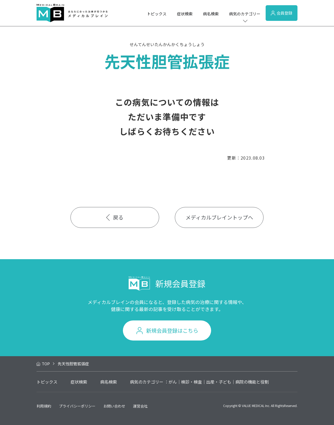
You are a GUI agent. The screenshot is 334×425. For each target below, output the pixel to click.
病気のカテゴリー (244, 13)
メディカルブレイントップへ (219, 217)
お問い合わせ (114, 406)
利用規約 (44, 406)
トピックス (156, 13)
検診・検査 (191, 382)
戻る (115, 217)
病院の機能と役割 (252, 382)
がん (173, 382)
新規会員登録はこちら (172, 330)
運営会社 (140, 406)
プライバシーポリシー (77, 406)
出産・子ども (218, 382)
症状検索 (185, 13)
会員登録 (281, 13)
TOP (46, 363)
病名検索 (211, 13)
